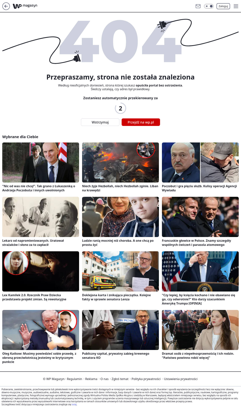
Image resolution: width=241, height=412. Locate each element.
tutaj (74, 404)
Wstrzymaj (100, 122)
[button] (236, 6)
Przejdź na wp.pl (141, 122)
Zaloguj (223, 6)
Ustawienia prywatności (180, 379)
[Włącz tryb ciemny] (209, 6)
